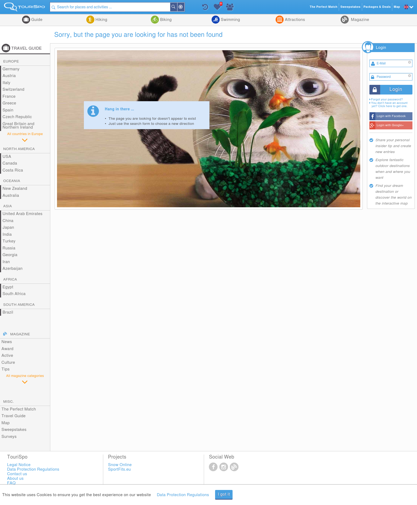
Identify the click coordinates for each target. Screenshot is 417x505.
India (7, 234)
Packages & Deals (377, 6)
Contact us (17, 474)
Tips (6, 369)
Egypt (8, 287)
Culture (8, 363)
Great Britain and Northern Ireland (19, 126)
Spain (8, 110)
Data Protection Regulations (183, 495)
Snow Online (120, 465)
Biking (165, 20)
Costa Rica (13, 170)
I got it (224, 494)
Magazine (359, 20)
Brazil (8, 312)
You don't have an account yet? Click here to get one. (389, 104)
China (8, 221)
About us (15, 479)
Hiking (100, 20)
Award (8, 349)
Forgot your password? (387, 99)
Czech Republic (17, 117)
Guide (36, 20)
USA (7, 157)
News (7, 342)
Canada (10, 163)
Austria (9, 76)
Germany (11, 69)
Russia (9, 248)
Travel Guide (14, 416)
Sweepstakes (14, 430)
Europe (11, 61)
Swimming (230, 20)
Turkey (9, 241)
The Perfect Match (19, 409)
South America (19, 305)
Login (381, 48)
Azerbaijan (13, 269)
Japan (8, 228)
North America (19, 149)
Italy (6, 83)
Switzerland (13, 90)
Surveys (9, 437)
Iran (6, 262)
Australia (11, 196)
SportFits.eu (119, 469)
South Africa (14, 294)
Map (6, 423)
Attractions (294, 20)
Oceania (11, 181)
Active (7, 356)
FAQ (11, 483)
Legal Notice (18, 465)
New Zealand (15, 189)
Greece (9, 103)
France (9, 97)
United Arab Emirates (23, 214)
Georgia (10, 255)
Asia (7, 206)
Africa (10, 279)
